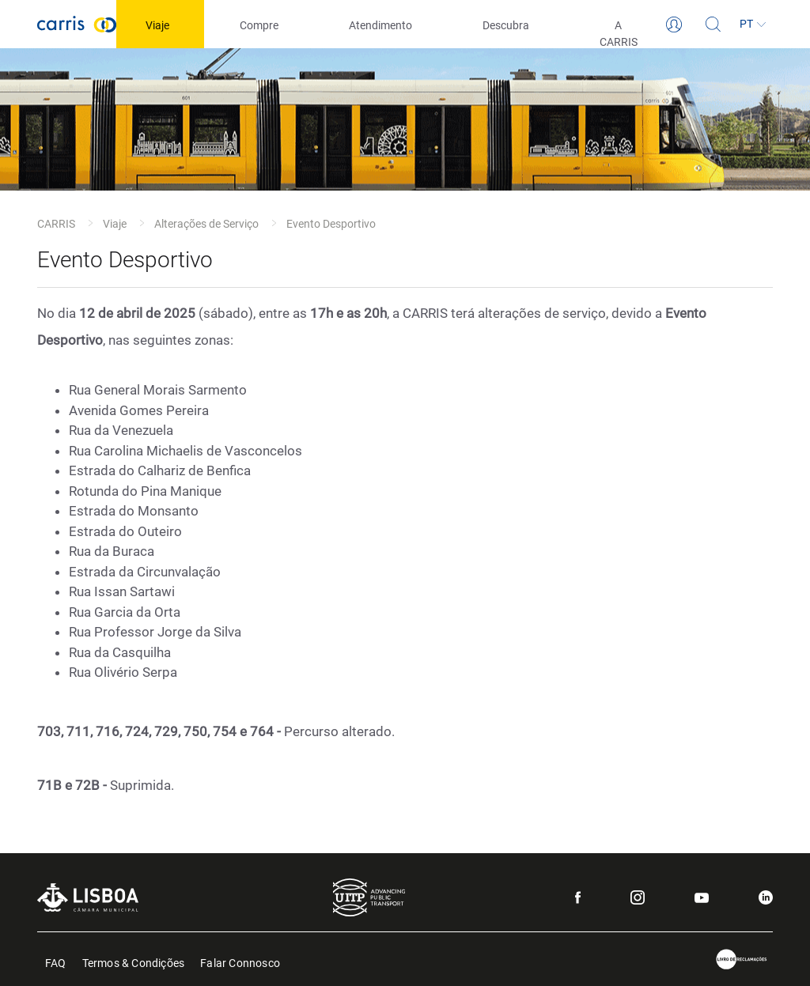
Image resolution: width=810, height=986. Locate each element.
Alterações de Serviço (206, 223)
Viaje (115, 223)
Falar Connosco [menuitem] (240, 962)
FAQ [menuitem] (55, 962)
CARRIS (56, 223)
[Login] (674, 24)
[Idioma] (753, 24)
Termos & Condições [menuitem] (133, 962)
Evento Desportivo (331, 223)
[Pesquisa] (713, 24)
